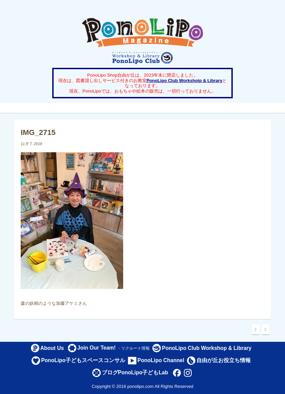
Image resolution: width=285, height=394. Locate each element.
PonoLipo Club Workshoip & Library (185, 80)
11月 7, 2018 (31, 144)
